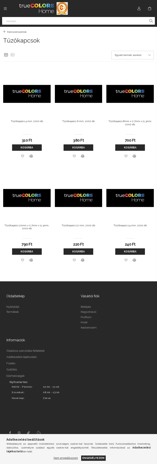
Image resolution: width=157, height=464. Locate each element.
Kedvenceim (89, 327)
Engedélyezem (93, 458)
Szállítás (11, 369)
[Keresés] (78, 21)
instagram (19, 432)
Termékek (12, 311)
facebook (10, 432)
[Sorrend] (132, 55)
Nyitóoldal (12, 306)
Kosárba (27, 147)
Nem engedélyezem (66, 458)
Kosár (84, 322)
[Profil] (139, 8)
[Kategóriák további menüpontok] (5, 8)
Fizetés (10, 363)
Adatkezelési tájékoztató (21, 357)
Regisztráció (88, 311)
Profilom (86, 317)
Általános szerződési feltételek (25, 350)
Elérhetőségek (15, 375)
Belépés (86, 306)
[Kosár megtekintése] (149, 8)
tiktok (28, 432)
